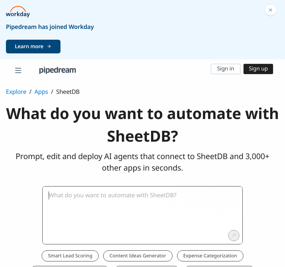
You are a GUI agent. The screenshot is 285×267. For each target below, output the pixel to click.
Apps (41, 92)
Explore (16, 92)
